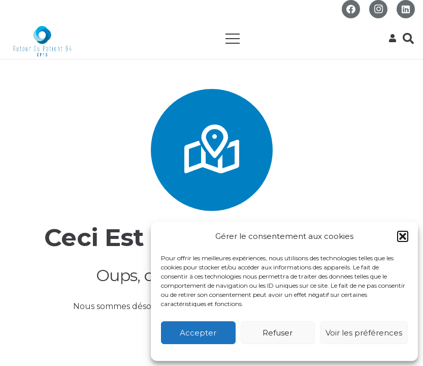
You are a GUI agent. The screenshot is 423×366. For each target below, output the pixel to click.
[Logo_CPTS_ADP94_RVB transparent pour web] (42, 41)
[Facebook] (351, 9)
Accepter (198, 333)
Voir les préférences (364, 333)
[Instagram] (378, 9)
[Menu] (232, 38)
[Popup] (392, 39)
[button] (403, 236)
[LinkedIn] (406, 9)
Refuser (277, 333)
